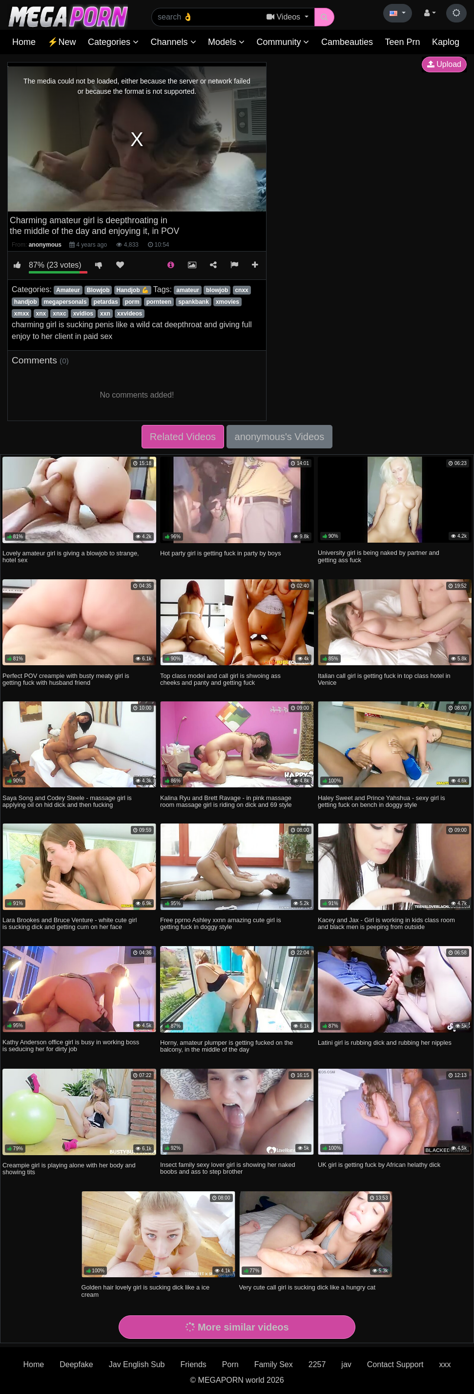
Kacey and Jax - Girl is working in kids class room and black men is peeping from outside (386, 923)
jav (346, 1364)
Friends (193, 1364)
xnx (41, 313)
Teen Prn (402, 42)
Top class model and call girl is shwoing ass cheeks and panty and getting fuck (220, 679)
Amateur (68, 290)
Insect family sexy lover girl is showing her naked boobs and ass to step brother (227, 1168)
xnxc (59, 313)
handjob (25, 301)
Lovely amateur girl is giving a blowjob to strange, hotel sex (70, 556)
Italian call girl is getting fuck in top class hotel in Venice (384, 679)
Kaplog (445, 42)
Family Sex (273, 1364)
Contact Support (395, 1364)
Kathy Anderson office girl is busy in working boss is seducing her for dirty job (70, 1045)
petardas (106, 301)
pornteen (158, 301)
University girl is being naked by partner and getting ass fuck (378, 556)
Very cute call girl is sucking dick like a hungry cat (307, 1287)
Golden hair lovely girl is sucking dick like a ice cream (145, 1291)
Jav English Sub (137, 1364)
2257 (317, 1364)
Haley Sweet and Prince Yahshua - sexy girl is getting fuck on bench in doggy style (381, 801)
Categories (113, 42)
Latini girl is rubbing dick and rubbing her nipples (385, 1042)
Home (24, 42)
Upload (444, 64)
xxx (445, 1364)
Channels (173, 42)
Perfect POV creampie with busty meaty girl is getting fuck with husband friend (65, 679)
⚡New (61, 42)
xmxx (21, 313)
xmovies (227, 301)
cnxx (241, 290)
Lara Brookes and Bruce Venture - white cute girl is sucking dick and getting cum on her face (69, 923)
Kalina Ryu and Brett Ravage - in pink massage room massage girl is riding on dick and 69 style (226, 801)
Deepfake (76, 1364)
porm (132, 301)
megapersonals (65, 301)
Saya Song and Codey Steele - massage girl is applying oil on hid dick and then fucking (67, 801)
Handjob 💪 (133, 290)
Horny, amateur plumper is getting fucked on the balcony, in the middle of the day (226, 1046)
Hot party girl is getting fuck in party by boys (220, 553)
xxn (105, 313)
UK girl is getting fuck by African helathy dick (379, 1164)
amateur (187, 290)
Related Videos (183, 436)
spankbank (193, 301)
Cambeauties (347, 42)
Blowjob (98, 290)
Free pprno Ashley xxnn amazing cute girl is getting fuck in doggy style (220, 923)
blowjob (217, 290)
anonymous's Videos (280, 436)
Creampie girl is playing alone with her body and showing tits (68, 1169)
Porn (230, 1364)
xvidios (83, 313)
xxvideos (129, 313)
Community (282, 42)
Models (226, 42)
